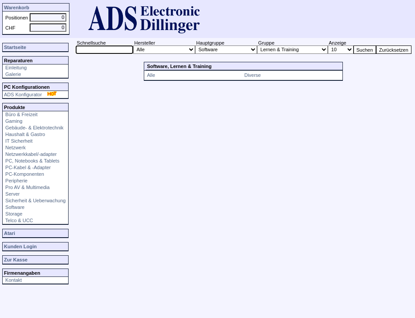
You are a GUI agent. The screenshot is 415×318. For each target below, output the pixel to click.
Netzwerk (15, 147)
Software (14, 207)
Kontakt (13, 280)
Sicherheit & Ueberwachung (34, 200)
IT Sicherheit (18, 141)
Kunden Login (20, 246)
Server (11, 194)
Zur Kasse (15, 259)
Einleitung (15, 67)
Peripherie (15, 180)
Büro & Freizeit (21, 114)
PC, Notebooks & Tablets (31, 160)
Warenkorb (16, 7)
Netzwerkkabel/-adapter (30, 154)
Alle (151, 75)
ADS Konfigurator (31, 94)
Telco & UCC (18, 220)
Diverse (252, 75)
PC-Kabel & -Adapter (27, 167)
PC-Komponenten (24, 174)
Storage (13, 213)
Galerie (12, 74)
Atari (9, 233)
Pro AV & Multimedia (27, 187)
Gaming (13, 121)
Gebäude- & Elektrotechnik (34, 127)
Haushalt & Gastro (24, 134)
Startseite (15, 47)
